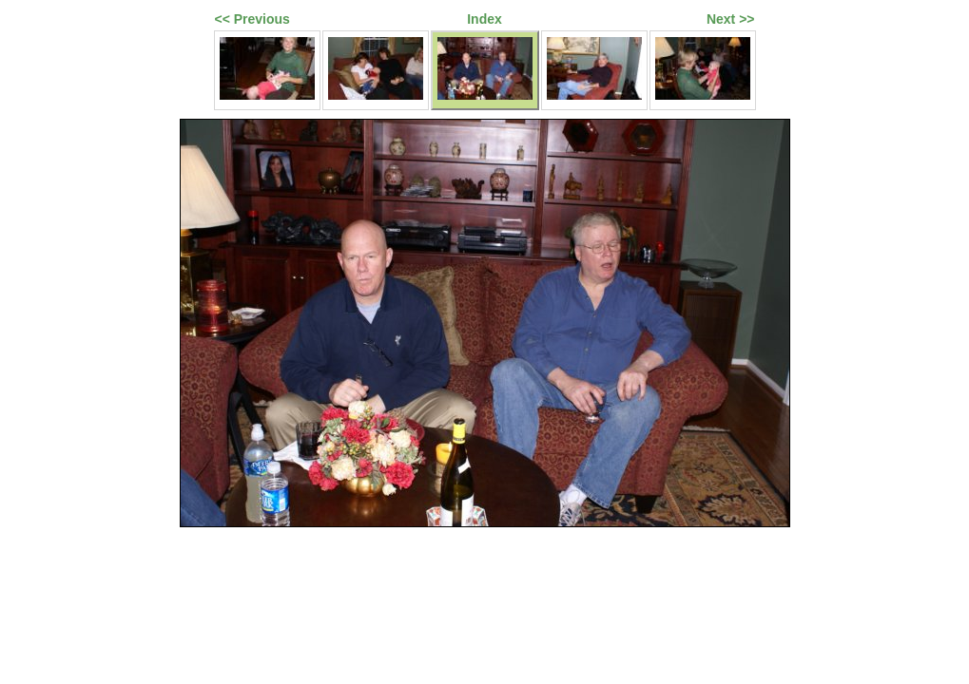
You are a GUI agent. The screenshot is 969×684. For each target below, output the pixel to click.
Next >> (731, 19)
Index (484, 19)
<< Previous (252, 19)
